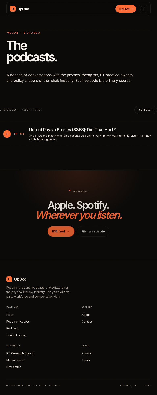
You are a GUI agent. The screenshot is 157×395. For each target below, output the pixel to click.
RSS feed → (146, 109)
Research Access (18, 321)
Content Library (16, 335)
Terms (86, 360)
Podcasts (12, 328)
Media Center (15, 360)
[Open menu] (143, 9)
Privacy (87, 353)
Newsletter (13, 367)
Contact (87, 321)
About (86, 314)
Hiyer (10, 314)
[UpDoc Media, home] (19, 9)
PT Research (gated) (20, 353)
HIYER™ (146, 385)
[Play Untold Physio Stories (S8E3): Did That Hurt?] (7, 134)
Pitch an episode (93, 233)
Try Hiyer (126, 8)
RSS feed (61, 233)
